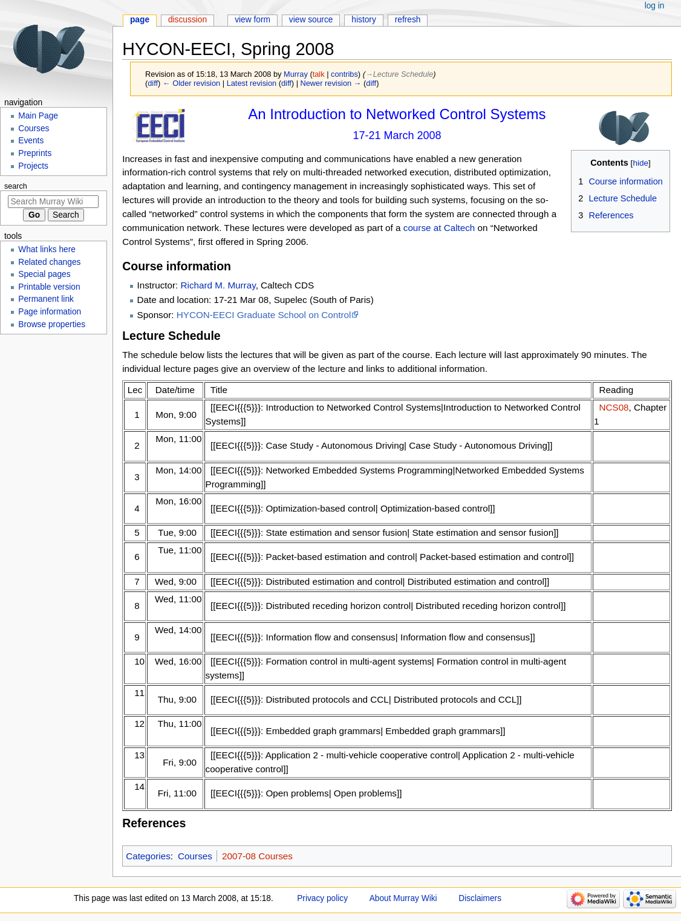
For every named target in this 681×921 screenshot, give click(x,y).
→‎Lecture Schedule (399, 74)
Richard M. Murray (218, 285)
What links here (47, 249)
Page (139, 19)
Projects (33, 166)
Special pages (44, 274)
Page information (49, 311)
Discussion (187, 19)
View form (252, 19)
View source (311, 19)
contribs (344, 74)
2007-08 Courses (257, 856)
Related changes (49, 262)
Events (31, 140)
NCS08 (613, 407)
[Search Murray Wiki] (53, 201)
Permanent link (46, 299)
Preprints (34, 153)
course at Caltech (439, 228)
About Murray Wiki (403, 898)
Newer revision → (331, 83)
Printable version (49, 286)
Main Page (38, 115)
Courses (195, 856)
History (363, 19)
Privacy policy (322, 898)
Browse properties (51, 324)
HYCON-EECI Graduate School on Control (264, 315)
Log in (655, 5)
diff (153, 83)
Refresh (408, 19)
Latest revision (252, 83)
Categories (148, 856)
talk (319, 74)
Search (15, 186)
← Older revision (191, 83)
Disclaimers (479, 898)
